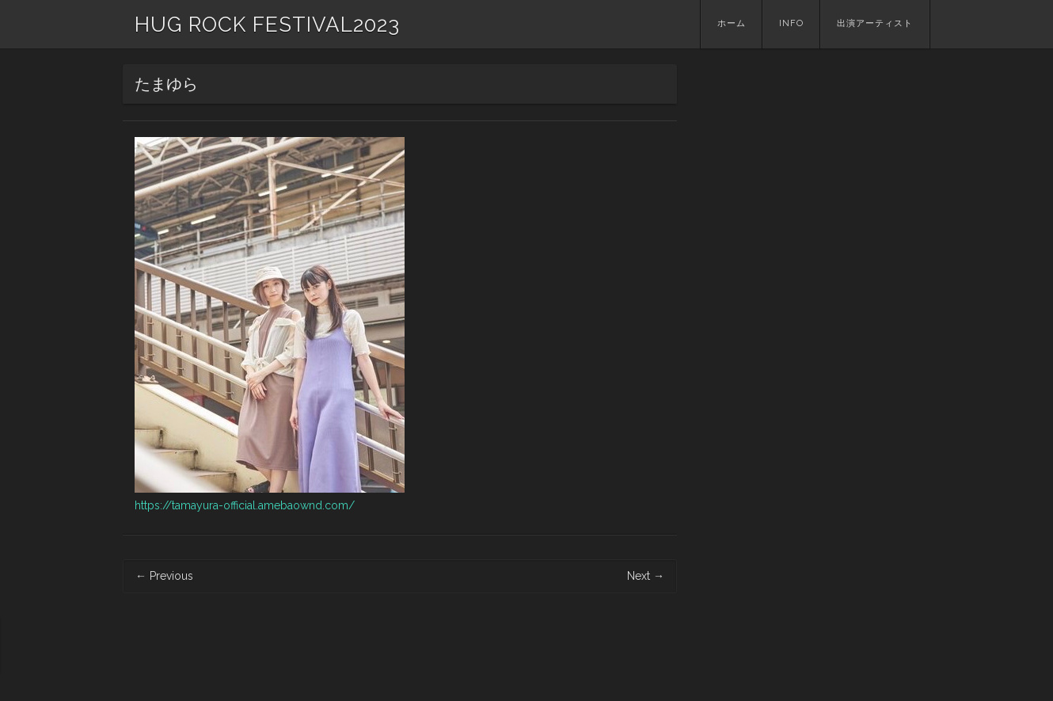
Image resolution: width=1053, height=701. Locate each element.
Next (645, 576)
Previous (164, 576)
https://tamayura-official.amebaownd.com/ (245, 505)
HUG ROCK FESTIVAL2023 (267, 24)
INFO (791, 23)
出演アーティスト (875, 23)
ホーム (731, 23)
